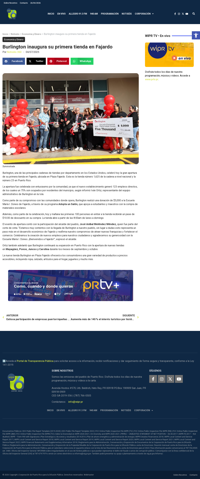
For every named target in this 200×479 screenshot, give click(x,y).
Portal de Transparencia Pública (35, 361)
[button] (196, 35)
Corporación (144, 13)
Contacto (24, 3)
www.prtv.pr (151, 79)
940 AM (94, 14)
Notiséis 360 (14, 52)
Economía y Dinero (31, 34)
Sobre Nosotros (10, 3)
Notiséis (127, 14)
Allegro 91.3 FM (78, 14)
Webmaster (89, 475)
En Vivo (61, 14)
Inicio (51, 14)
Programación (110, 14)
